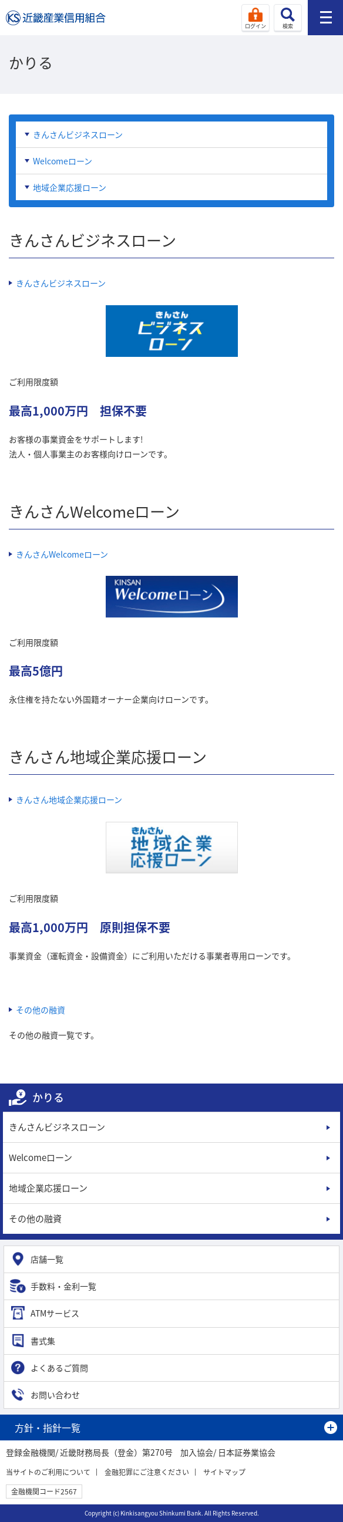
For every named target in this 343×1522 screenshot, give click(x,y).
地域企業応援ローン (69, 187)
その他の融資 (40, 1009)
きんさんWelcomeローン (62, 554)
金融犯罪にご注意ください (147, 1472)
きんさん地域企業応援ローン (69, 799)
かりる (48, 1097)
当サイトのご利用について (48, 1472)
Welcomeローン (62, 161)
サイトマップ (224, 1472)
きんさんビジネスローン (78, 134)
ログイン (255, 26)
